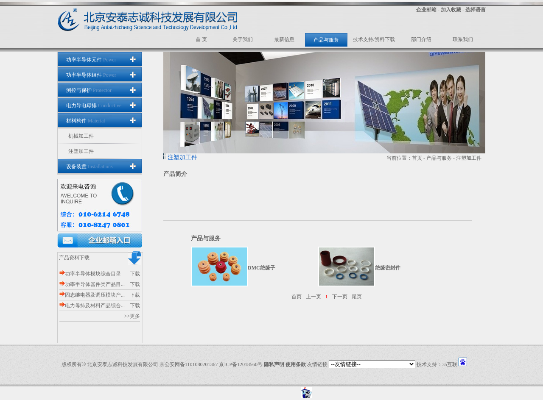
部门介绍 (421, 39)
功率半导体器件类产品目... (92, 284)
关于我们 (242, 39)
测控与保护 (89, 90)
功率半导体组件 (91, 75)
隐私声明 (274, 364)
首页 (417, 158)
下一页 (339, 297)
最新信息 (284, 39)
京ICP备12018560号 (241, 364)
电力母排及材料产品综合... (92, 305)
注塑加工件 (81, 151)
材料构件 (85, 121)
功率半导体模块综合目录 (90, 274)
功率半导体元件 (91, 60)
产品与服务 (326, 40)
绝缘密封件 (387, 268)
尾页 (357, 297)
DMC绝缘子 (261, 268)
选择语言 (475, 10)
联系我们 (463, 39)
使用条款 (295, 364)
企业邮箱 (426, 10)
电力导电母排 (93, 105)
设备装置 (89, 166)
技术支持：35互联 (437, 364)
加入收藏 (451, 10)
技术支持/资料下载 (374, 39)
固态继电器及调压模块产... (92, 295)
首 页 (201, 39)
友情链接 (317, 364)
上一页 (313, 297)
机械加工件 (81, 136)
